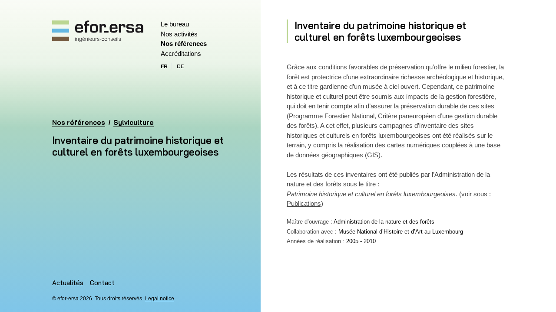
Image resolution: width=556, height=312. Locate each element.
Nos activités (179, 34)
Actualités (67, 283)
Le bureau (175, 24)
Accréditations (181, 53)
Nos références (184, 43)
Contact (102, 283)
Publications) (305, 203)
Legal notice (159, 299)
